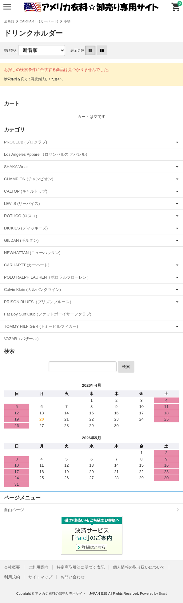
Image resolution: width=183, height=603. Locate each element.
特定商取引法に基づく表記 (81, 567)
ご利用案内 (38, 567)
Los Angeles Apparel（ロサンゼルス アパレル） (47, 154)
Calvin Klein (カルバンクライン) (32, 289)
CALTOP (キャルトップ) (25, 191)
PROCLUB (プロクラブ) (25, 142)
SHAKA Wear (16, 166)
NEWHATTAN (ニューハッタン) (32, 252)
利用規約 (12, 577)
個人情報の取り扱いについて (139, 567)
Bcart (163, 593)
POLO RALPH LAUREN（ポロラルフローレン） (47, 277)
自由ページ (14, 509)
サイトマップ (40, 577)
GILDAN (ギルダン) (21, 240)
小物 (67, 21)
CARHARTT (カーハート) (39, 21)
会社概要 (12, 567)
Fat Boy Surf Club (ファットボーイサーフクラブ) (47, 314)
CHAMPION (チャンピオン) (28, 179)
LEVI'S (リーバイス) (22, 203)
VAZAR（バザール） (22, 338)
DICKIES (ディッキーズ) (26, 228)
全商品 (9, 21)
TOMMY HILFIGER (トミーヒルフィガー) (41, 326)
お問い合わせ (73, 577)
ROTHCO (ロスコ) (20, 215)
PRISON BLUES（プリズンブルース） (39, 302)
